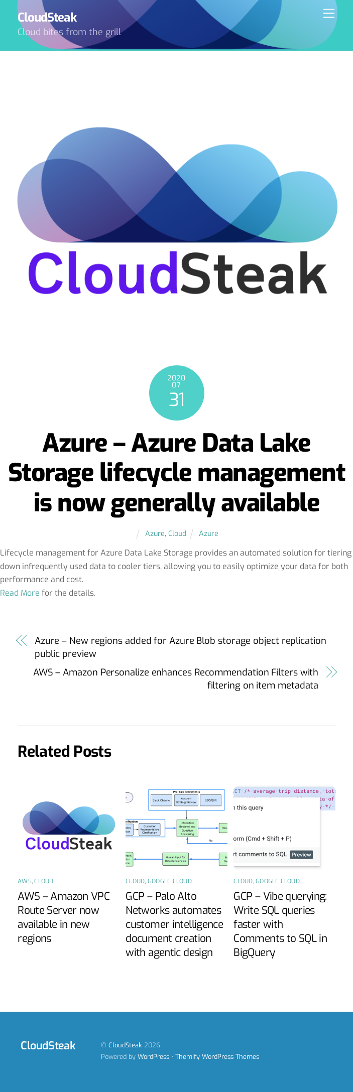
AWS (25, 881)
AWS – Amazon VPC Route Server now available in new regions (63, 917)
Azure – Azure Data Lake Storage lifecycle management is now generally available (176, 473)
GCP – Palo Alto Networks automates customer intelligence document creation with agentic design (174, 924)
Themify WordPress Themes (217, 1056)
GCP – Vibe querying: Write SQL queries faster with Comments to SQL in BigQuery (280, 924)
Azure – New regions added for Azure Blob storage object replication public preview (180, 647)
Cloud (177, 533)
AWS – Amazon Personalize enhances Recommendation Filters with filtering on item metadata (175, 679)
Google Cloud (170, 881)
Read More (20, 593)
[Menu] (329, 14)
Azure (155, 533)
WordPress (153, 1056)
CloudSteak (125, 1045)
